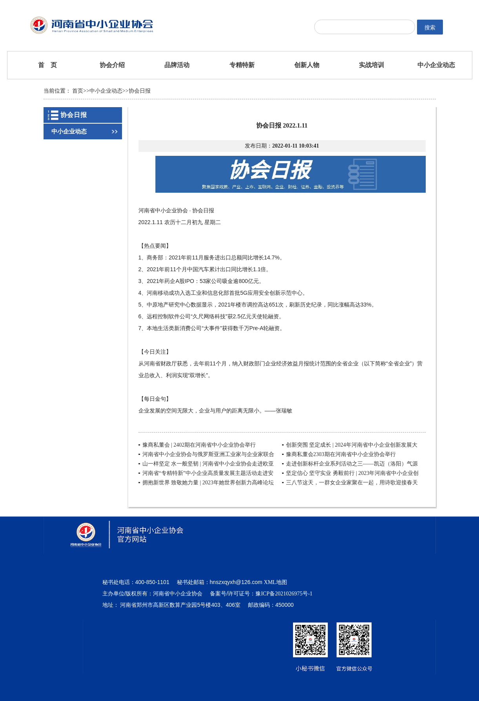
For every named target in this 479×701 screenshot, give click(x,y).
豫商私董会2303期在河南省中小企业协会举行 (341, 454)
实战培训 (371, 65)
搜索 (429, 27)
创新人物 (306, 65)
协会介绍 (112, 65)
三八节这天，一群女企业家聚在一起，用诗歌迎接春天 (352, 483)
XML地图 (275, 582)
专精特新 (242, 65)
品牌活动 (176, 65)
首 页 (47, 65)
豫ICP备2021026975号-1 (283, 594)
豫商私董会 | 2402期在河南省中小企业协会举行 (199, 445)
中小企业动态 (436, 65)
